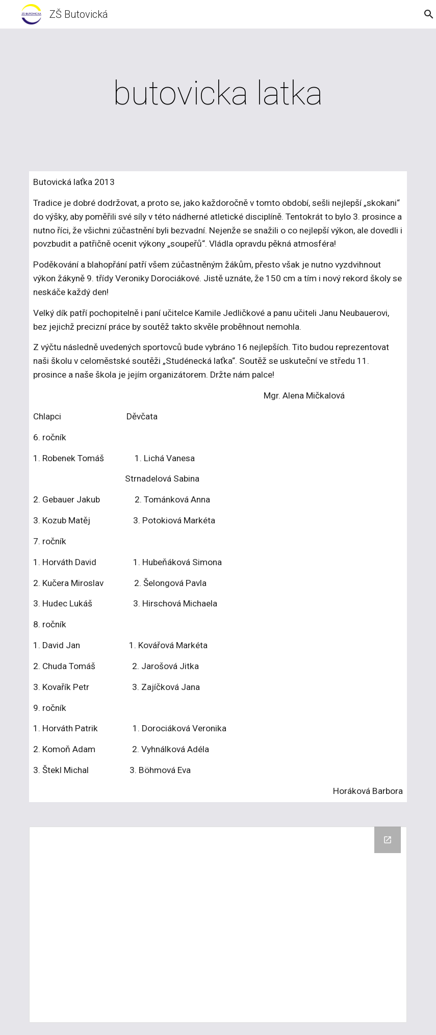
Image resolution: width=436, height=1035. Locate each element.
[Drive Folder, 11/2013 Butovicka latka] (217, 925)
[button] (424, 14)
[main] (217, 93)
